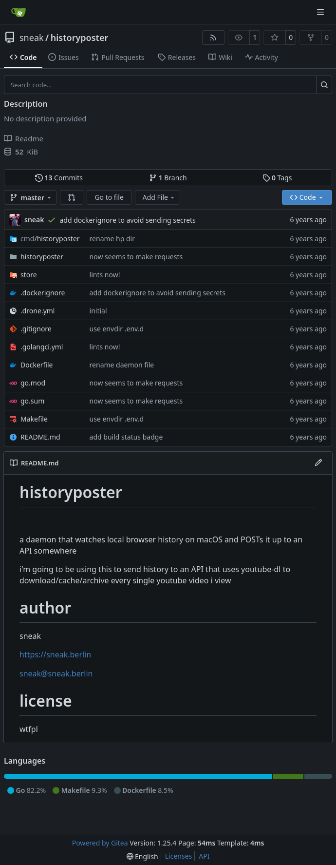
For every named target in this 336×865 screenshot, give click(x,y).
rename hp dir (112, 238)
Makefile (34, 418)
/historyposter (50, 238)
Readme (23, 138)
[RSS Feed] (213, 37)
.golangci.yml (41, 346)
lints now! (105, 274)
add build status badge (126, 437)
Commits (59, 177)
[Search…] (324, 85)
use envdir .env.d (117, 328)
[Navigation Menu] (321, 12)
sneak (31, 37)
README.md (40, 437)
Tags (277, 177)
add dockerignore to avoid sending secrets (127, 220)
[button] (71, 197)
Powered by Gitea (100, 842)
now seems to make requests (136, 256)
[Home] (18, 12)
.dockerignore (42, 292)
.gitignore (36, 328)
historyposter (79, 37)
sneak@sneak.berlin (56, 673)
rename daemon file (122, 364)
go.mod (32, 382)
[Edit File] (318, 463)
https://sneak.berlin (55, 654)
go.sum (32, 400)
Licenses (178, 856)
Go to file (108, 197)
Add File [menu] (159, 197)
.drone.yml (37, 310)
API (204, 856)
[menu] (142, 856)
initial (98, 310)
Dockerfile (36, 364)
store (28, 274)
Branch (168, 177)
